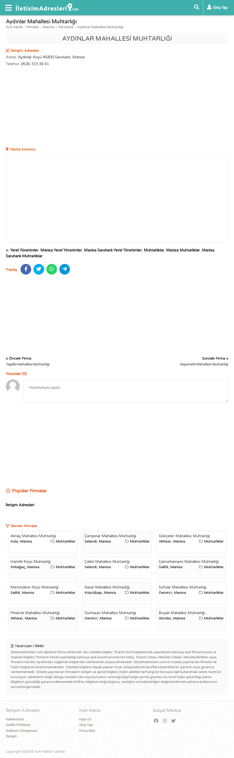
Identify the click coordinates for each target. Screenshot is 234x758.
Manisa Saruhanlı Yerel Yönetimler (113, 250)
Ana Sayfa (14, 27)
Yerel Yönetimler (24, 250)
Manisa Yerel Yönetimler (61, 250)
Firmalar (32, 27)
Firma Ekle (87, 731)
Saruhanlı (66, 27)
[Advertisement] (117, 107)
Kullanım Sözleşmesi (21, 731)
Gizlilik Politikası (18, 725)
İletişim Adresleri (20, 505)
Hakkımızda (15, 719)
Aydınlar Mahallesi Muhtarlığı (100, 27)
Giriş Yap (86, 725)
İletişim (11, 736)
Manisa (49, 27)
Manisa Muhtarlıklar (183, 250)
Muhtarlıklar (154, 250)
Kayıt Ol (85, 719)
